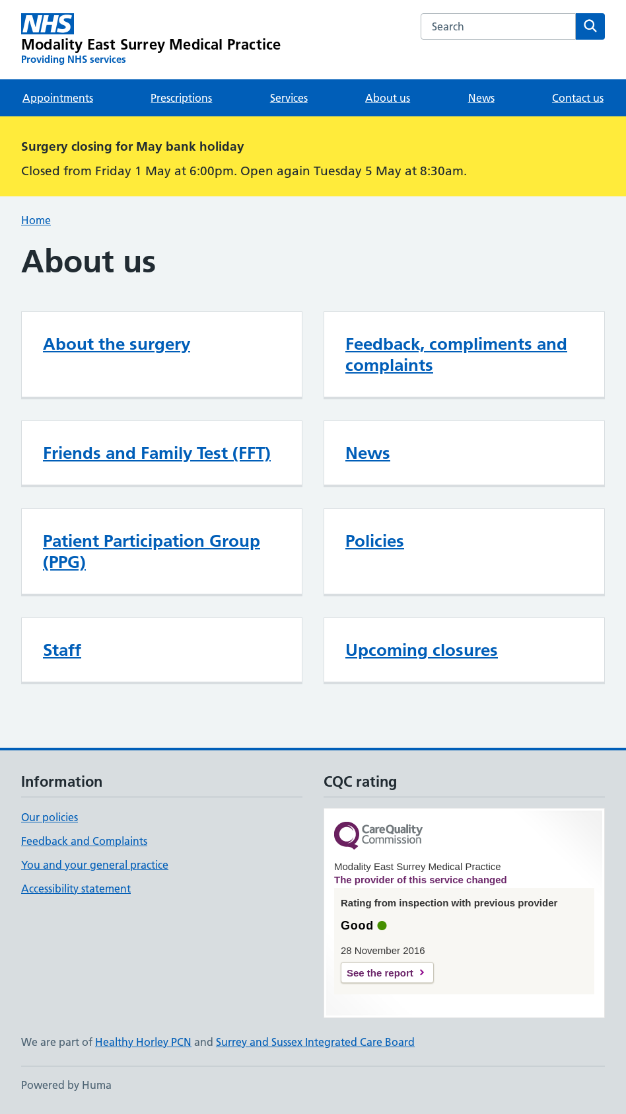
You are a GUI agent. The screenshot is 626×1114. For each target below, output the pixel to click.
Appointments (57, 97)
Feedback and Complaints (84, 841)
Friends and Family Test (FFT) (157, 452)
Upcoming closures (421, 649)
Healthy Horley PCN (143, 1042)
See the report (380, 972)
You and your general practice (94, 864)
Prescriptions (181, 97)
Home (36, 220)
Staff (62, 649)
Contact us (578, 97)
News (481, 97)
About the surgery (116, 343)
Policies (374, 540)
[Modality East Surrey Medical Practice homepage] (151, 39)
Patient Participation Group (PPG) (151, 551)
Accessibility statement (76, 888)
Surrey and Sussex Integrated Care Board (315, 1042)
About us (387, 97)
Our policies (49, 817)
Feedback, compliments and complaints (456, 354)
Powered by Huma (66, 1085)
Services (289, 97)
